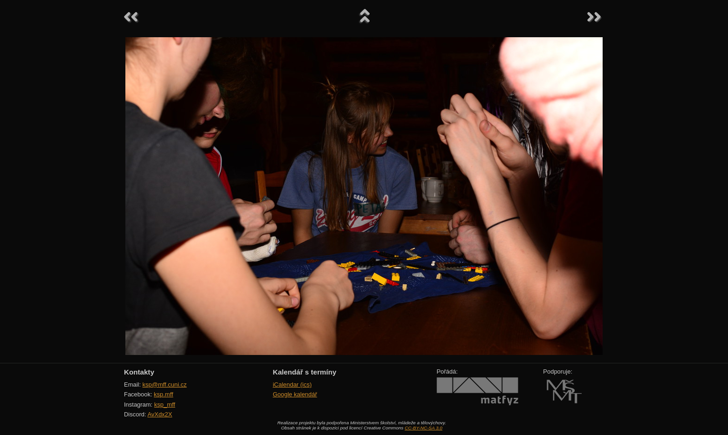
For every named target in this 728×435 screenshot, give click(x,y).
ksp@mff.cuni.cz (165, 384)
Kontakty (139, 372)
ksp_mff (164, 404)
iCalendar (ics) (292, 384)
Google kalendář (295, 394)
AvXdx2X (159, 414)
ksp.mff (163, 394)
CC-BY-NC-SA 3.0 (423, 427)
